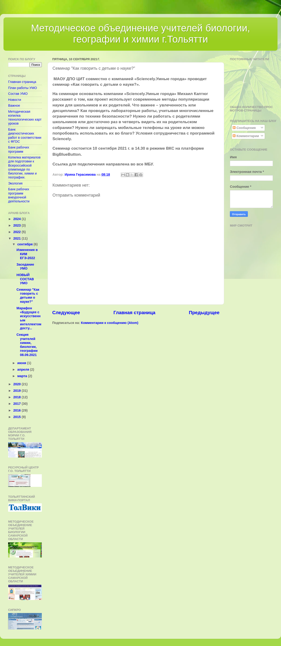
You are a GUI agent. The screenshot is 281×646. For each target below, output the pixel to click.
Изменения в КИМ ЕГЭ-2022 (27, 254)
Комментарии (246, 136)
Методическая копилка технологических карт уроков (25, 117)
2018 (17, 397)
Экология (15, 183)
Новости (14, 100)
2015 (17, 417)
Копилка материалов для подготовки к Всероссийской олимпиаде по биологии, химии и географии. (24, 167)
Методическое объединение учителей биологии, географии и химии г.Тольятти (140, 34)
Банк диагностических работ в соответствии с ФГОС (24, 135)
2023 (17, 225)
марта (22, 376)
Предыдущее (204, 312)
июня (22, 363)
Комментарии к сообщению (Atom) (109, 323)
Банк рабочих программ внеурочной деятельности (18, 195)
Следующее (66, 312)
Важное (14, 105)
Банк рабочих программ (18, 149)
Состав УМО (18, 94)
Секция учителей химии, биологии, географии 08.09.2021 (27, 344)
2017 (17, 403)
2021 (17, 238)
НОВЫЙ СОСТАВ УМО (25, 279)
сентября (25, 244)
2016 (17, 410)
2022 (17, 232)
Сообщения (244, 128)
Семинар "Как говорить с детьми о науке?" (27, 295)
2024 (17, 219)
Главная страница (134, 312)
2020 (17, 384)
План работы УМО (22, 88)
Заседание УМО (25, 266)
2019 (17, 390)
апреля (23, 369)
